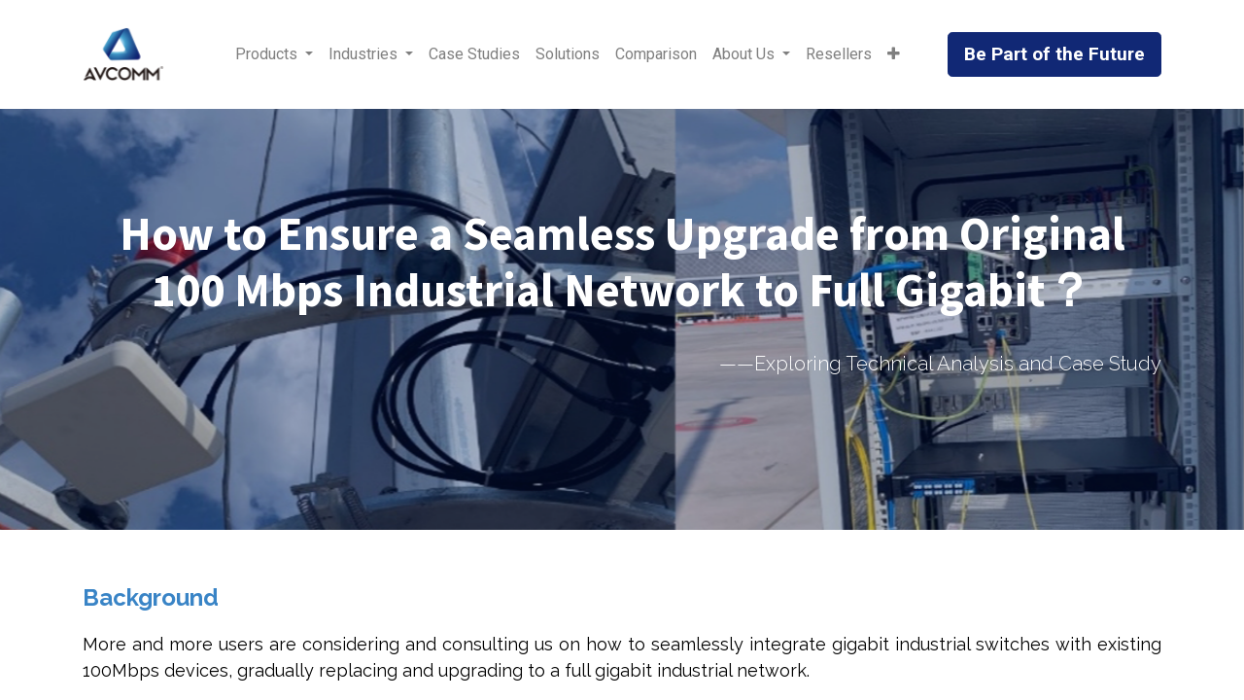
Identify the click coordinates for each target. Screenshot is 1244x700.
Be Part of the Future (1054, 54)
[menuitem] (474, 54)
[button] (894, 54)
